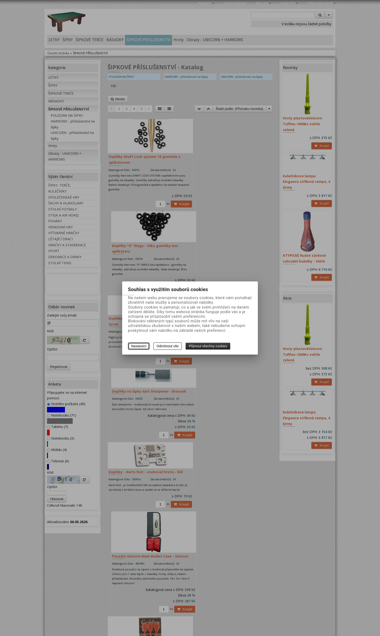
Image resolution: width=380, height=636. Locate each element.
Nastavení (138, 346)
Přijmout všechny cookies (208, 346)
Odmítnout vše (168, 346)
